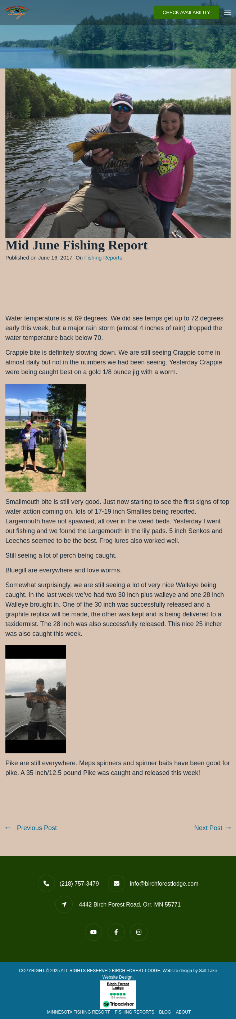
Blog (165, 1012)
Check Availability (186, 12)
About (183, 1012)
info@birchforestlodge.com (164, 884)
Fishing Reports (103, 257)
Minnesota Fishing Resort (78, 1012)
